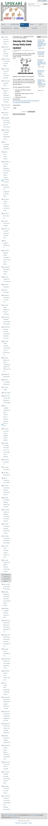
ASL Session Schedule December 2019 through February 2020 (42, 62)
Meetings (16, 28)
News (22, 24)
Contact (30, 823)
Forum (3, 32)
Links (24, 28)
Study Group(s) (31, 111)
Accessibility (24, 823)
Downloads (34, 28)
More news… (41, 90)
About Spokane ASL (7, 28)
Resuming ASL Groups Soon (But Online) (41, 53)
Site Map (17, 823)
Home (3, 24)
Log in (39, 1)
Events (31, 24)
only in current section (34, 6)
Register (44, 1)
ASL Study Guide (14, 24)
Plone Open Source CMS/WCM (11, 815)
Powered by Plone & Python (24, 820)
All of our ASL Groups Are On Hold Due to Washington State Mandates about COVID (42, 43)
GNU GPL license (15, 817)
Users (40, 24)
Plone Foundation (33, 815)
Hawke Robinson (17, 50)
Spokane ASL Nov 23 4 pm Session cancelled (41, 72)
